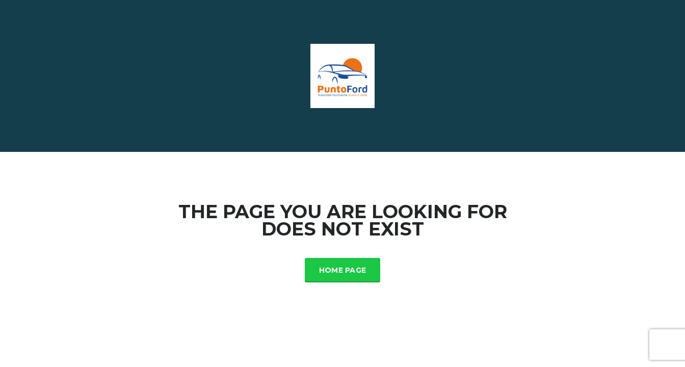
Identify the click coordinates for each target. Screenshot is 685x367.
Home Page (342, 270)
